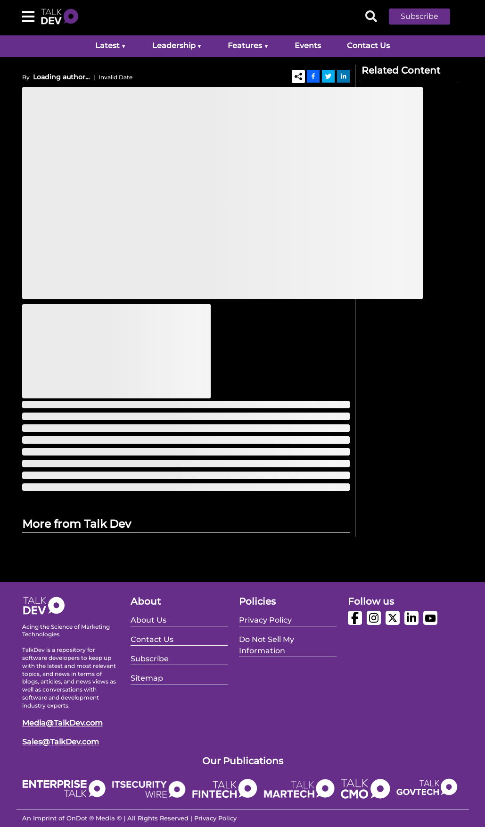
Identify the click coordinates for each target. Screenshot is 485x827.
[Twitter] (328, 76)
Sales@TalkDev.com (60, 741)
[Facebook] (313, 76)
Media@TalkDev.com (62, 722)
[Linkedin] (343, 76)
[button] (426, 16)
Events (308, 45)
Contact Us (368, 45)
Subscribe (419, 16)
